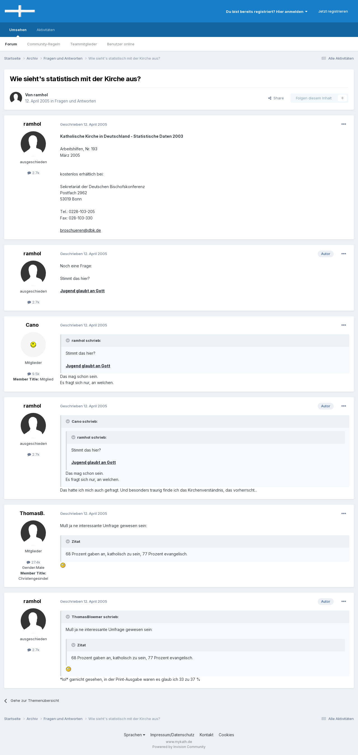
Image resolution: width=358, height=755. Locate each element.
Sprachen (134, 734)
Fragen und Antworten (75, 101)
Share (276, 98)
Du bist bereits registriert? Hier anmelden (266, 11)
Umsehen (18, 32)
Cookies (226, 734)
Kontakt (206, 734)
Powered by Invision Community (179, 747)
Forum (11, 44)
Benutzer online (121, 44)
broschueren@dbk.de (80, 230)
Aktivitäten (46, 29)
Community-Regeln (43, 44)
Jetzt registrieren (333, 11)
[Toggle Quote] (68, 340)
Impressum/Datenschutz (172, 734)
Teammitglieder (83, 44)
